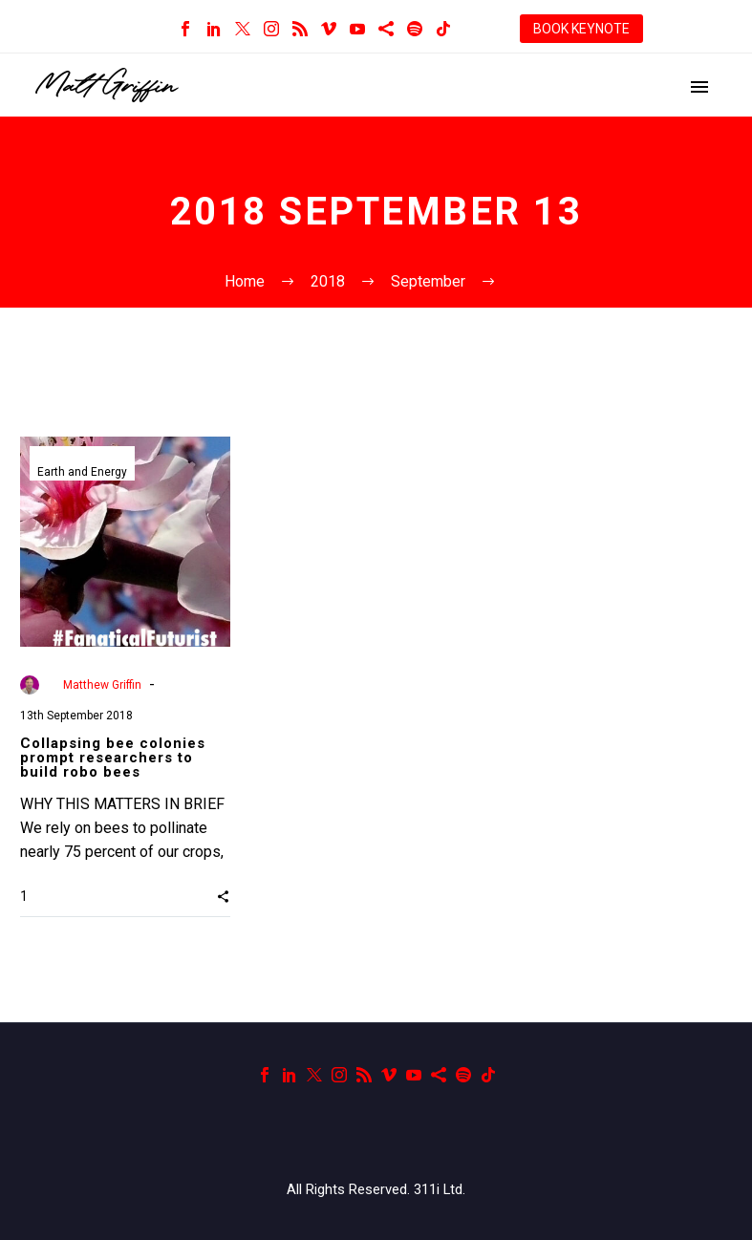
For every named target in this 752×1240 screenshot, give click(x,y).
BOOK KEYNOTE (581, 28)
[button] (223, 896)
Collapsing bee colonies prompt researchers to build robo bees (112, 757)
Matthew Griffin (102, 685)
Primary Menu (699, 87)
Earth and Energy (82, 472)
